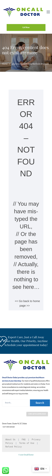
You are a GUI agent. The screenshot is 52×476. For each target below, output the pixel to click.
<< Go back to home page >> (27, 303)
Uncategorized (37, 414)
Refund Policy (13, 446)
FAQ (23, 439)
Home (4, 64)
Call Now (26, 27)
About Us (10, 439)
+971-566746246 (8, 427)
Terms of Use (26, 443)
